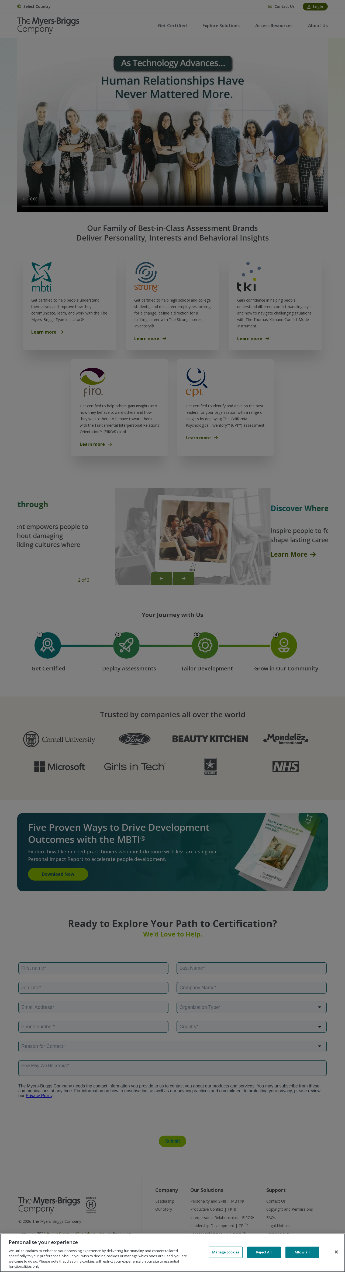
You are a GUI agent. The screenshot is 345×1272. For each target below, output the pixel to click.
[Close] (336, 1252)
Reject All (264, 1252)
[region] (172, 1253)
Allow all (302, 1252)
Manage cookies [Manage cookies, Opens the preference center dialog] (225, 1252)
